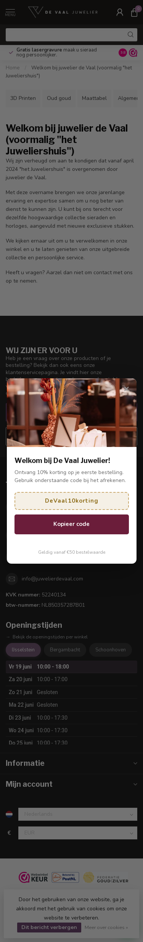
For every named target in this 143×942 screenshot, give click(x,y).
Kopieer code (71, 524)
